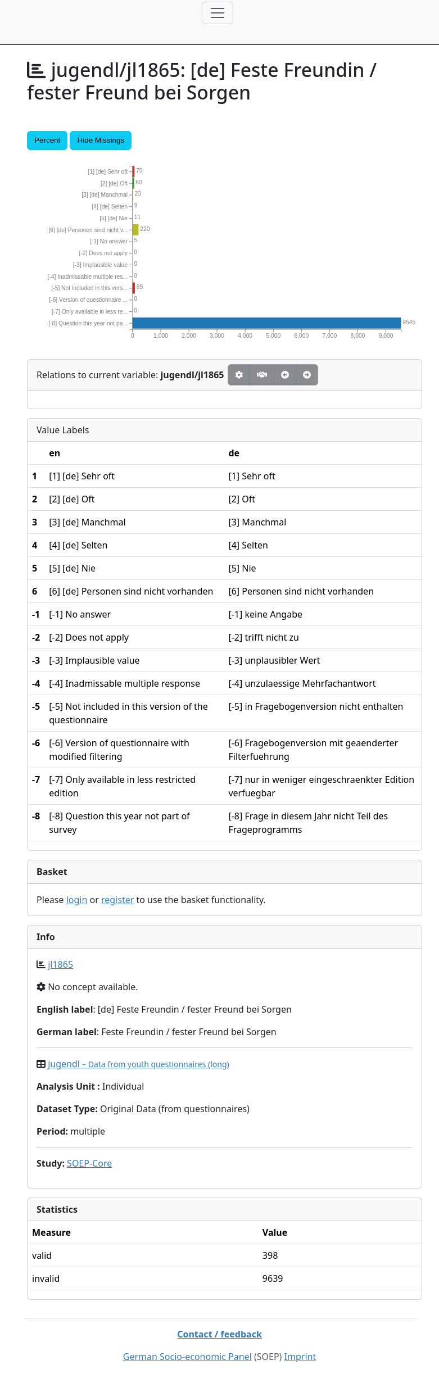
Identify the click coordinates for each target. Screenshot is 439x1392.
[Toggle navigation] (217, 13)
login (77, 900)
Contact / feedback (219, 1334)
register (117, 900)
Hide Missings (100, 140)
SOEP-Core (89, 1163)
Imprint (300, 1356)
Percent (47, 140)
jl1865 (60, 964)
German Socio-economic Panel (187, 1356)
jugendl (138, 1064)
